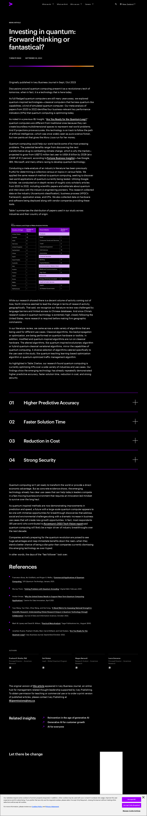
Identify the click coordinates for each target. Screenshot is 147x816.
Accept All (131, 799)
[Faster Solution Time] (73, 421)
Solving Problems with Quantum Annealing (42, 589)
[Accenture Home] (16, 4)
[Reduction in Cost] (73, 440)
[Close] (143, 797)
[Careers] (89, 4)
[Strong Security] (73, 459)
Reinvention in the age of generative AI (68, 717)
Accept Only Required (131, 805)
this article (38, 685)
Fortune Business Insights (60, 158)
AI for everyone (56, 726)
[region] (73, 805)
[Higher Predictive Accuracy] (73, 402)
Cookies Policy (37, 806)
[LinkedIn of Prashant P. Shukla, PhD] (10, 667)
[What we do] (48, 4)
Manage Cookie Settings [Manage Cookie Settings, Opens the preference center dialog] (131, 811)
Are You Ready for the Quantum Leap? (66, 119)
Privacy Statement (52, 806)
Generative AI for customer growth (66, 722)
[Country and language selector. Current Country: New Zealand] (128, 4)
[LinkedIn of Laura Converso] (109, 667)
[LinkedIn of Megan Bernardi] (76, 667)
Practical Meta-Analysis (51, 623)
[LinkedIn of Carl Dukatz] (43, 667)
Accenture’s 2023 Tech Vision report (63, 523)
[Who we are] (76, 4)
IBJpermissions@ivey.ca (22, 700)
